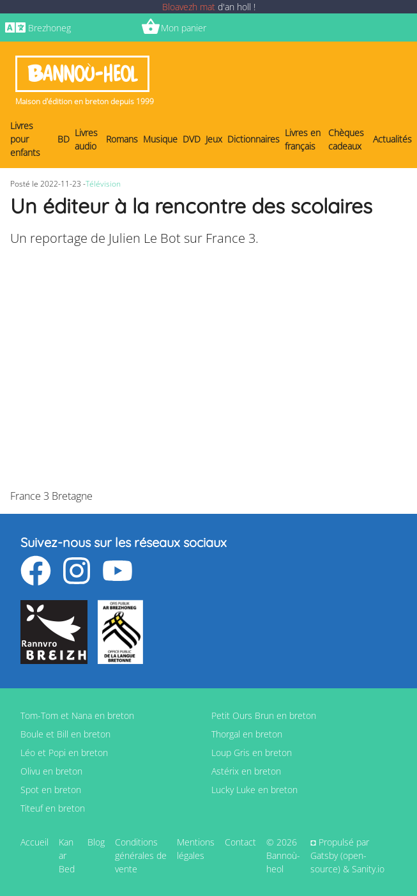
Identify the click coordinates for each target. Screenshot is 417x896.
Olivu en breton (51, 771)
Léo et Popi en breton (64, 752)
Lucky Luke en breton (254, 790)
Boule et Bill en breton (65, 734)
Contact (240, 842)
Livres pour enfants (25, 139)
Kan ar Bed (67, 855)
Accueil (34, 842)
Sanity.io (368, 869)
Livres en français (303, 139)
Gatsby (324, 855)
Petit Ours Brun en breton (263, 715)
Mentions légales (196, 848)
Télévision (103, 183)
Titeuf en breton (52, 808)
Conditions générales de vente (141, 855)
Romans (122, 139)
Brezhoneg (49, 28)
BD (63, 139)
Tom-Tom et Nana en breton (77, 715)
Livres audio (86, 139)
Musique (160, 139)
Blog (96, 842)
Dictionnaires (253, 139)
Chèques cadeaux (346, 139)
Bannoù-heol (82, 74)
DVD (192, 139)
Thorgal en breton (246, 734)
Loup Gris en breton (251, 752)
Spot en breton (50, 790)
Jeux (214, 139)
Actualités (392, 139)
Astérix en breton (246, 771)
